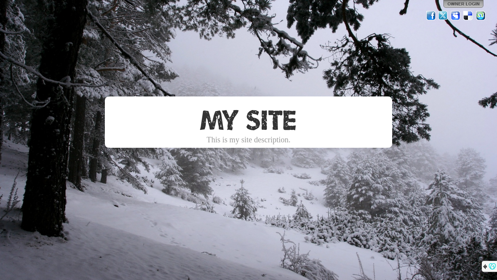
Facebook (431, 15)
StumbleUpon (480, 15)
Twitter (443, 15)
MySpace (455, 15)
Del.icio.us (468, 15)
